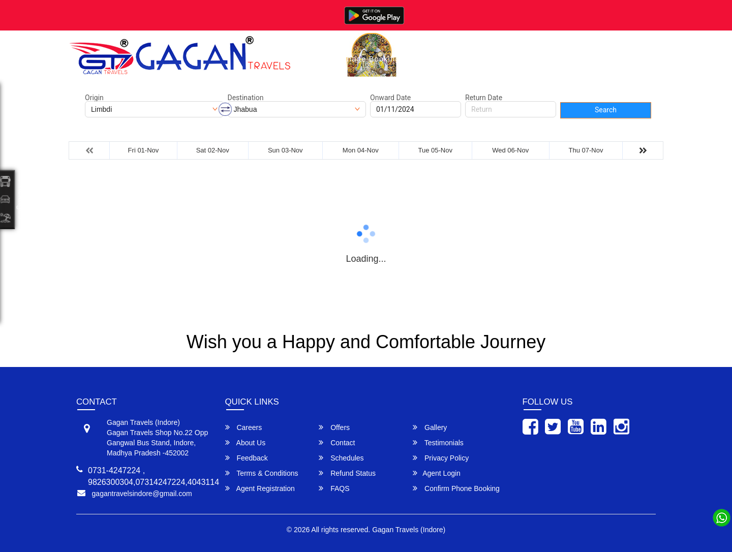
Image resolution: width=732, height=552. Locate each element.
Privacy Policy (441, 457)
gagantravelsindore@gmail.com (142, 493)
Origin (94, 97)
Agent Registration (260, 488)
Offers (334, 427)
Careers (243, 427)
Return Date (483, 97)
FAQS (334, 488)
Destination (246, 97)
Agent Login (437, 473)
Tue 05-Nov (435, 150)
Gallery (433, 58)
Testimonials (438, 442)
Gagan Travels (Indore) (408, 530)
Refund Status (347, 473)
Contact (528, 58)
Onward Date (390, 97)
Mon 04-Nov (361, 150)
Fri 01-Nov (143, 150)
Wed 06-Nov (510, 150)
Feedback (246, 457)
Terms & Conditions (261, 473)
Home (309, 58)
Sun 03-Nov (285, 150)
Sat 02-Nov (212, 150)
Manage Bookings (370, 58)
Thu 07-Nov (586, 150)
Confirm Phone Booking (456, 488)
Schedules (341, 457)
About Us (480, 58)
